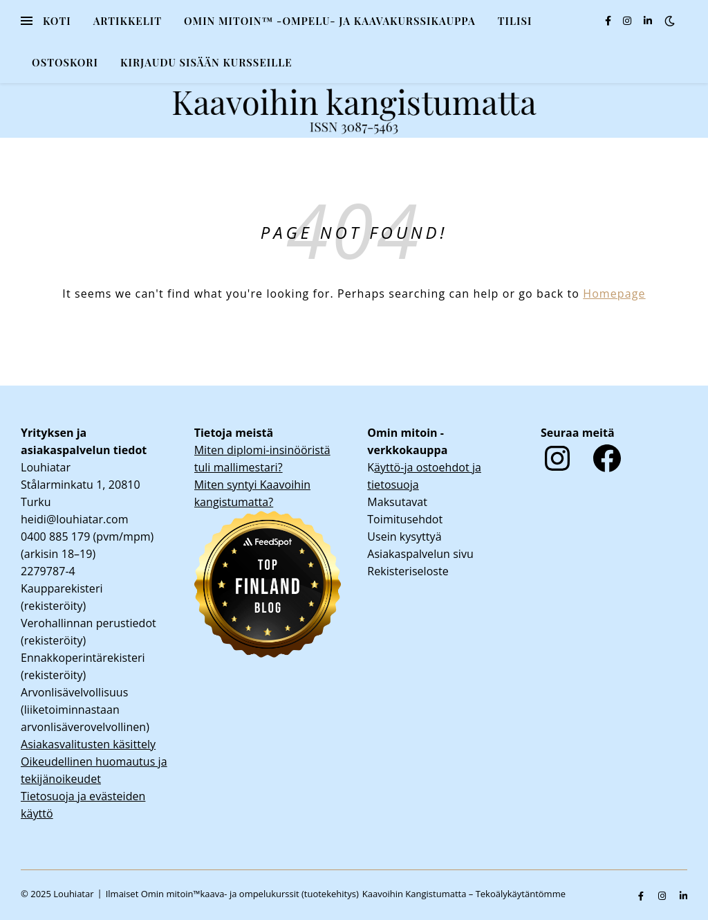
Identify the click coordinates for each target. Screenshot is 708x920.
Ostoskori (65, 62)
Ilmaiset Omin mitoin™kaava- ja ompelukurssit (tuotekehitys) (232, 893)
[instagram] (628, 20)
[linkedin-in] (648, 20)
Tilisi (515, 21)
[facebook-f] (609, 20)
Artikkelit (127, 21)
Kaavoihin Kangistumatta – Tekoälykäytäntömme (464, 893)
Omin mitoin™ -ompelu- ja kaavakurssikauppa (330, 21)
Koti (57, 21)
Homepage (614, 293)
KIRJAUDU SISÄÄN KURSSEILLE (206, 62)
